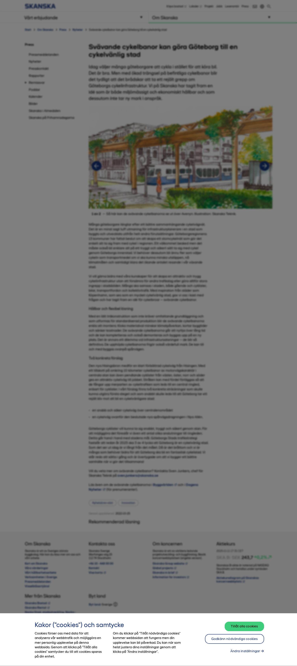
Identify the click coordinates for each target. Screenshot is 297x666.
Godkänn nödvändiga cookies (234, 642)
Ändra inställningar (245, 654)
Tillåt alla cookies (244, 629)
